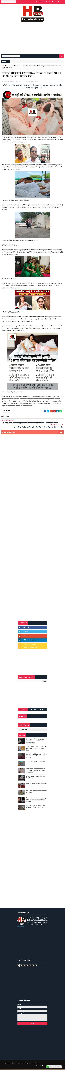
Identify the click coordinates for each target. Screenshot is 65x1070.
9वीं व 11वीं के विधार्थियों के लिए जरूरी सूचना (36, 784)
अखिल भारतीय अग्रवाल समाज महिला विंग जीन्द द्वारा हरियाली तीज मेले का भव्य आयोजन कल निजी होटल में (36, 771)
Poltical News (17, 65)
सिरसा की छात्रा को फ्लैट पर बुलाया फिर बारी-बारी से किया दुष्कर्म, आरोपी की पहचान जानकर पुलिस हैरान (36, 741)
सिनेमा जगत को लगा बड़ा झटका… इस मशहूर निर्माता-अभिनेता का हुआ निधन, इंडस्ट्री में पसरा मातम (36, 800)
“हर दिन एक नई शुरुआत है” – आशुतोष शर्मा (36, 762)
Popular (32, 710)
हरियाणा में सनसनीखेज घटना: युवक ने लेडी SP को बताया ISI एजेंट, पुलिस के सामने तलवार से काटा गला (36, 756)
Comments (42, 710)
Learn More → (21, 927)
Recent (23, 710)
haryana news (8, 65)
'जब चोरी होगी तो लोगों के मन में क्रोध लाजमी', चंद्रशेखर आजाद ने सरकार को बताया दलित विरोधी (36, 749)
